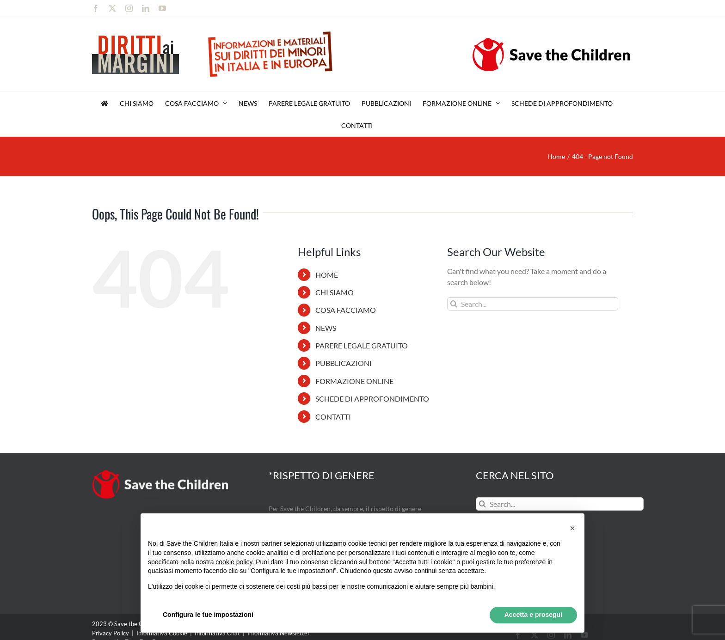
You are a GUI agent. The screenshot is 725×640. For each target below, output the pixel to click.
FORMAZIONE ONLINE (354, 381)
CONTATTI (333, 416)
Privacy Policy (110, 633)
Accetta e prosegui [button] (533, 614)
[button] (572, 528)
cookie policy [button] (233, 562)
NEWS (325, 327)
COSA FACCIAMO (345, 309)
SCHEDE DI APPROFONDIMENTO (372, 398)
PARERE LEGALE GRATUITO (361, 345)
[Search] (454, 304)
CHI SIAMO (334, 292)
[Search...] (532, 304)
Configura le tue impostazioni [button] (208, 614)
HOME (326, 274)
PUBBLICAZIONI (343, 363)
